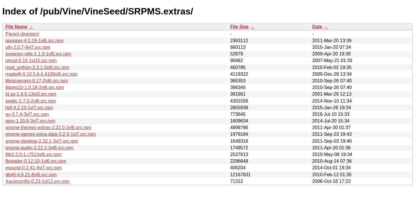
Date (317, 26)
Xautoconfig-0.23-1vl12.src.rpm (37, 181)
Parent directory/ (22, 33)
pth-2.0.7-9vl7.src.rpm (27, 47)
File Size (239, 26)
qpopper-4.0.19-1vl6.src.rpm (34, 40)
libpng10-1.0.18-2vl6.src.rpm (34, 87)
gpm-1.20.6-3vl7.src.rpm (30, 120)
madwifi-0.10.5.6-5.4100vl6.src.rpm (41, 74)
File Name (16, 26)
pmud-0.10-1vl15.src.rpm (31, 60)
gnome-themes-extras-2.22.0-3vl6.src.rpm (48, 127)
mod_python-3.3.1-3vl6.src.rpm (37, 67)
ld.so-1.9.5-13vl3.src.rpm (30, 94)
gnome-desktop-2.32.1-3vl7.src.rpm (41, 141)
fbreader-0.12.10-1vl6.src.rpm (35, 161)
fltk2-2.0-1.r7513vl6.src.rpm (33, 154)
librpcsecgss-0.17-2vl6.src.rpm (36, 80)
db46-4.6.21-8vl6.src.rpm (31, 174)
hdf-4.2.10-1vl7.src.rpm (29, 107)
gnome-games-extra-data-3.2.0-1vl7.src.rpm (50, 134)
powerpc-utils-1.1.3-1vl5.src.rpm (38, 53)
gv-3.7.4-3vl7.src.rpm (27, 114)
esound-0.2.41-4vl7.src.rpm (33, 167)
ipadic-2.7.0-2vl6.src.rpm (30, 101)
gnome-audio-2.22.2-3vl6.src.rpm (39, 147)
